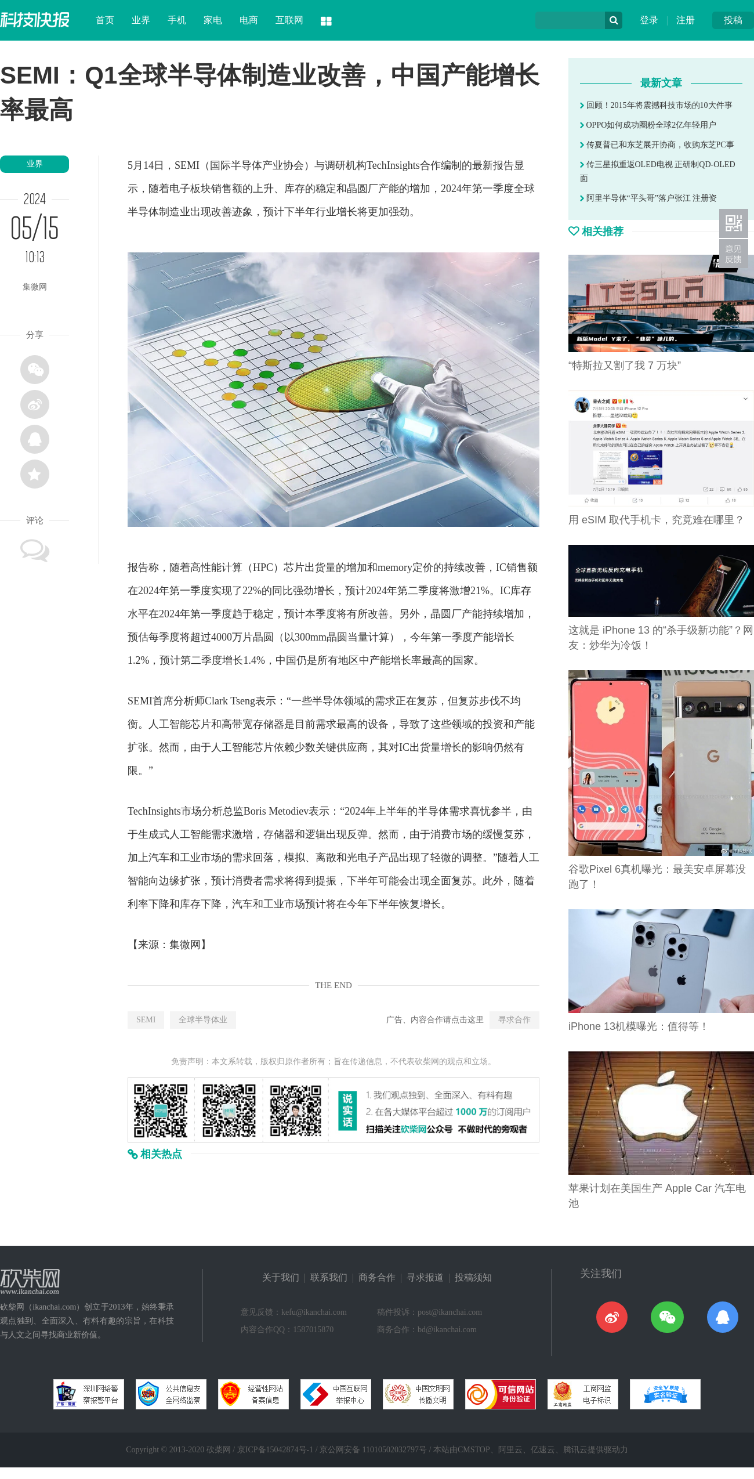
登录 (649, 20)
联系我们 (328, 1277)
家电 (213, 20)
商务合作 (377, 1277)
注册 (685, 20)
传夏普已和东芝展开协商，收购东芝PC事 (657, 144)
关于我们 (280, 1277)
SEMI (145, 1019)
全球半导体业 (203, 1019)
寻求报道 (425, 1277)
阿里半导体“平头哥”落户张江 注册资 (648, 198)
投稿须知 (473, 1277)
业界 (141, 20)
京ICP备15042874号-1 (275, 1449)
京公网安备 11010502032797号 (373, 1449)
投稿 (733, 20)
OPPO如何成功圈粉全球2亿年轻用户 (648, 125)
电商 (249, 20)
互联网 (289, 20)
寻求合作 (514, 1019)
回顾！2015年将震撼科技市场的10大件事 (656, 105)
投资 (493, 724)
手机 (177, 20)
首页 (105, 20)
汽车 (158, 857)
